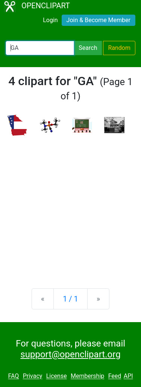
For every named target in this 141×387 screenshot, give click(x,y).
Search (88, 47)
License (56, 376)
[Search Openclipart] (40, 48)
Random (119, 47)
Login (50, 20)
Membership (87, 376)
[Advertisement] (70, 206)
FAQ (13, 376)
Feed (114, 376)
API (128, 376)
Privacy (32, 376)
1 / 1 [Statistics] (70, 298)
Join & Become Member (98, 20)
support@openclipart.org (70, 354)
